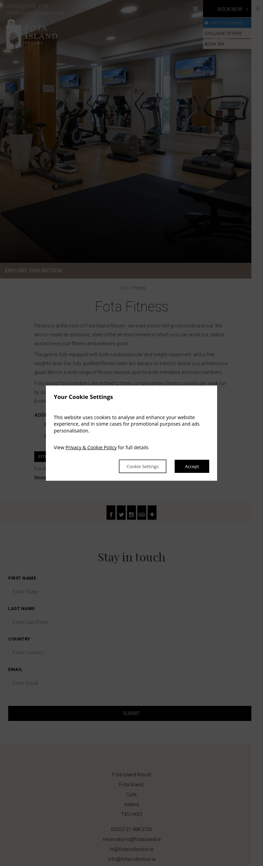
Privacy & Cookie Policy (90, 447)
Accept (191, 466)
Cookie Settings (138, 466)
